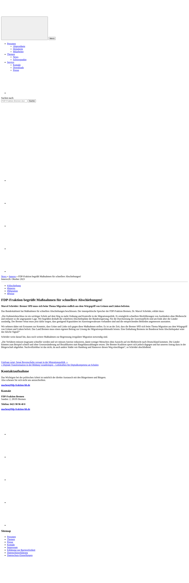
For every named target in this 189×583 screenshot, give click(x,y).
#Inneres (11, 288)
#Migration (12, 291)
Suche (32, 101)
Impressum (12, 547)
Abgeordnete (19, 46)
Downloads (18, 67)
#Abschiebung (14, 285)
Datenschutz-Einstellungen (19, 555)
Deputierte (18, 49)
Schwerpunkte (20, 59)
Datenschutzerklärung (17, 552)
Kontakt (17, 65)
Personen (11, 43)
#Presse (10, 293)
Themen (11, 54)
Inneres (12, 276)
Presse (16, 70)
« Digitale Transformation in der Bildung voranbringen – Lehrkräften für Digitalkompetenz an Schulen (49, 365)
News (15, 57)
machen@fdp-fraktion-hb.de (15, 385)
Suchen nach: (7, 98)
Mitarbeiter (18, 51)
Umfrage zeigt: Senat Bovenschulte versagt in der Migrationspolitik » (34, 362)
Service (10, 62)
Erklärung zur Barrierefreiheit (21, 550)
